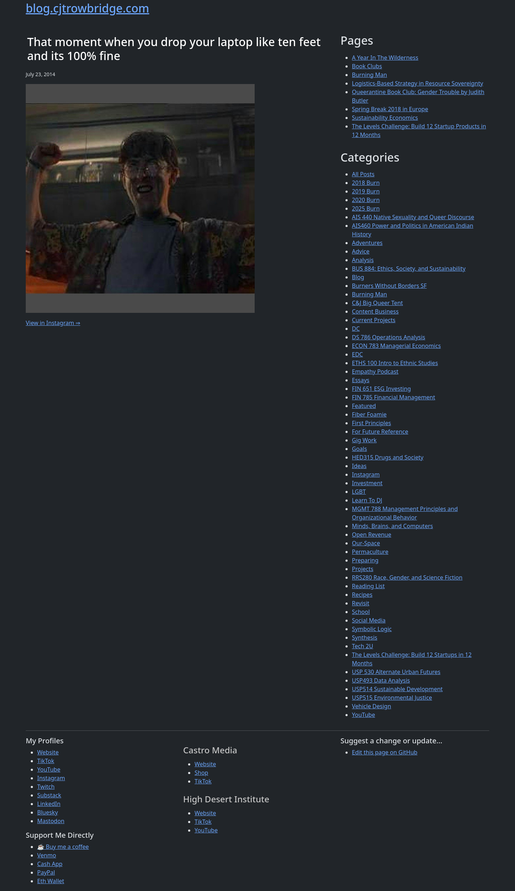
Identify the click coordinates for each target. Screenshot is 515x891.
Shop (201, 773)
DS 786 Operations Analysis (388, 337)
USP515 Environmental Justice (392, 698)
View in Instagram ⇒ (53, 323)
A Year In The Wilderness (385, 57)
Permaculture (370, 552)
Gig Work (364, 440)
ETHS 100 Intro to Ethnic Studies (395, 363)
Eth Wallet (50, 881)
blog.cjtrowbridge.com (87, 8)
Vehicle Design (371, 706)
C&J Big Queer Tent (377, 303)
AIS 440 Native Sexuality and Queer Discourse (413, 217)
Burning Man (369, 75)
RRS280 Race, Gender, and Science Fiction (407, 577)
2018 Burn (366, 183)
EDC (357, 354)
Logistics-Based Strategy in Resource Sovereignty (417, 83)
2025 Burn (366, 208)
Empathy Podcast (375, 371)
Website (48, 752)
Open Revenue (371, 534)
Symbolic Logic (372, 629)
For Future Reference (380, 431)
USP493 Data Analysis (381, 680)
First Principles (371, 423)
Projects (362, 569)
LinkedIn (48, 804)
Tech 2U (362, 646)
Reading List (368, 586)
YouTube (363, 715)
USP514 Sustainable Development (397, 689)
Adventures (367, 243)
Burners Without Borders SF (389, 286)
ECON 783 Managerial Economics (396, 346)
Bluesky (47, 812)
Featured (364, 406)
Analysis (363, 260)
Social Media (369, 620)
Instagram (366, 474)
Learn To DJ (367, 500)
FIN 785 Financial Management (393, 397)
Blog (358, 277)
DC (356, 329)
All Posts (363, 174)
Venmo (46, 855)
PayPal (46, 872)
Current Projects (374, 320)
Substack (49, 795)
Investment (367, 483)
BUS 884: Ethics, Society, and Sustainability (409, 268)
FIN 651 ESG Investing (381, 389)
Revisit (360, 603)
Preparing (365, 560)
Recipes (362, 595)
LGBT (359, 492)
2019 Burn (366, 191)
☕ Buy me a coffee (63, 847)
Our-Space (366, 543)
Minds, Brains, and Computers (392, 526)
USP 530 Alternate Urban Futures (396, 672)
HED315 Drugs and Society (387, 457)
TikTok (45, 761)
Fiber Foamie (369, 414)
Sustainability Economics (385, 118)
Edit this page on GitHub (384, 752)
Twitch (46, 787)
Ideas (359, 466)
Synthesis (364, 637)
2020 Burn (366, 200)
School (361, 612)
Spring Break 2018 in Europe (390, 109)
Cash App (50, 864)
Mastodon (50, 821)
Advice (360, 251)
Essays (360, 380)
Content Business (375, 311)
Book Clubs (367, 66)
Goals (359, 449)
